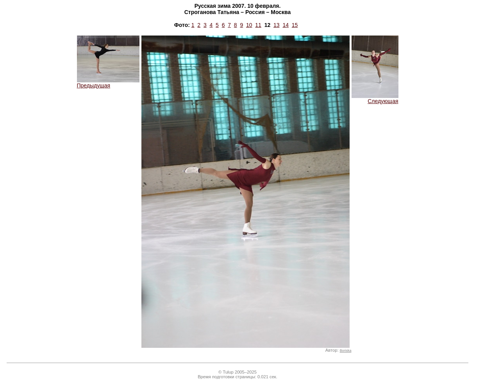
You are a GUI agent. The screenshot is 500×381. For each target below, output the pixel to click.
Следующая (375, 98)
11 (258, 25)
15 (295, 25)
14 (285, 25)
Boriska (346, 351)
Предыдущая (108, 83)
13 (276, 25)
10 (249, 25)
